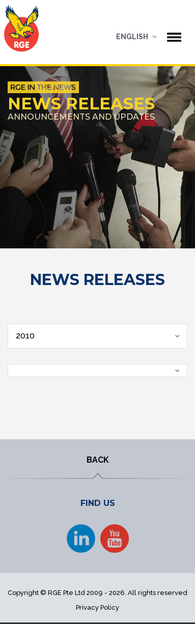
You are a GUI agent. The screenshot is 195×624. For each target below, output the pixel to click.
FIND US (97, 503)
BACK (98, 460)
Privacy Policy (97, 607)
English (132, 37)
